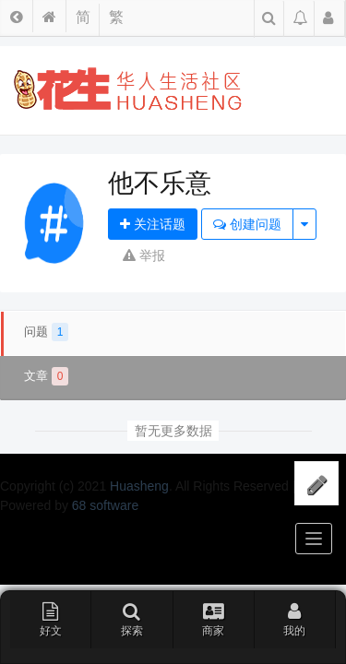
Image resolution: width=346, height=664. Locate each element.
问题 (46, 332)
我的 (294, 618)
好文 (51, 618)
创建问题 (247, 224)
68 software (105, 505)
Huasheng (139, 486)
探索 (132, 618)
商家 (213, 618)
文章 (46, 376)
